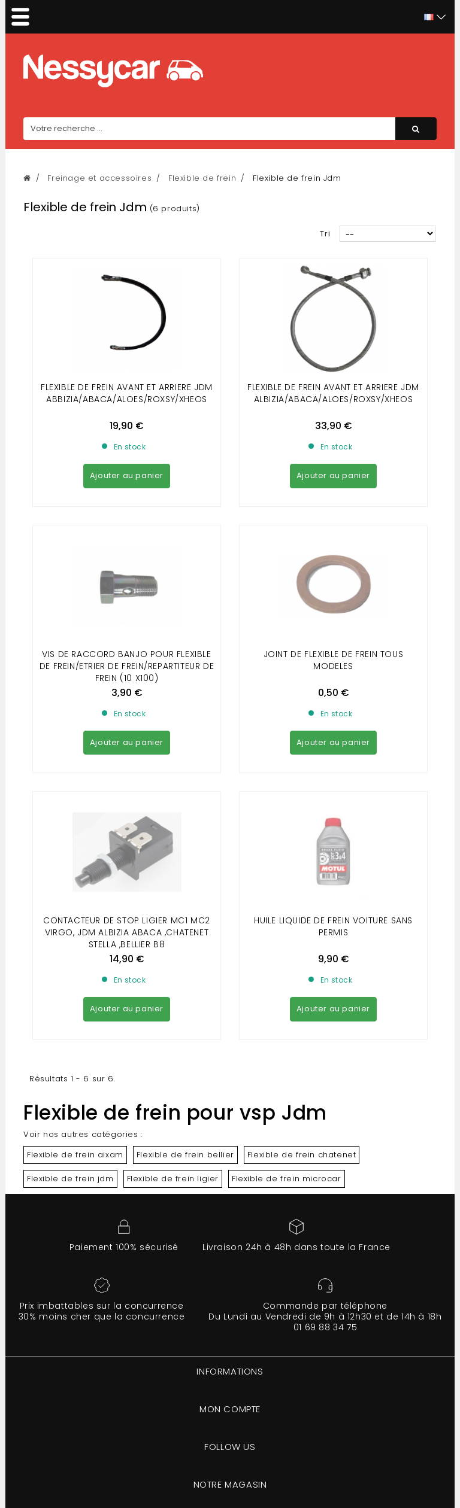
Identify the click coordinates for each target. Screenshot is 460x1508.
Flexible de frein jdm (70, 960)
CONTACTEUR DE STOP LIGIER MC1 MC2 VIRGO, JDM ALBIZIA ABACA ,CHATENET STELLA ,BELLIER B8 (126, 714)
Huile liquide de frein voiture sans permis (333, 708)
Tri (325, 233)
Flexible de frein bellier (185, 936)
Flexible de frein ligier (173, 960)
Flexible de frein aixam (75, 936)
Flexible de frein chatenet (301, 936)
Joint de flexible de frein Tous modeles (334, 551)
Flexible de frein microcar (286, 960)
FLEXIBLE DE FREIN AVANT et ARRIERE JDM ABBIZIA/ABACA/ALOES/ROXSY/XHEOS (127, 393)
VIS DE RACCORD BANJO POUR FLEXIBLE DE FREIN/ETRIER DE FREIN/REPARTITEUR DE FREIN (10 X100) (127, 557)
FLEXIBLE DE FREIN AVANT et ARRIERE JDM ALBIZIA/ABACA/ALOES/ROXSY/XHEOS (333, 393)
